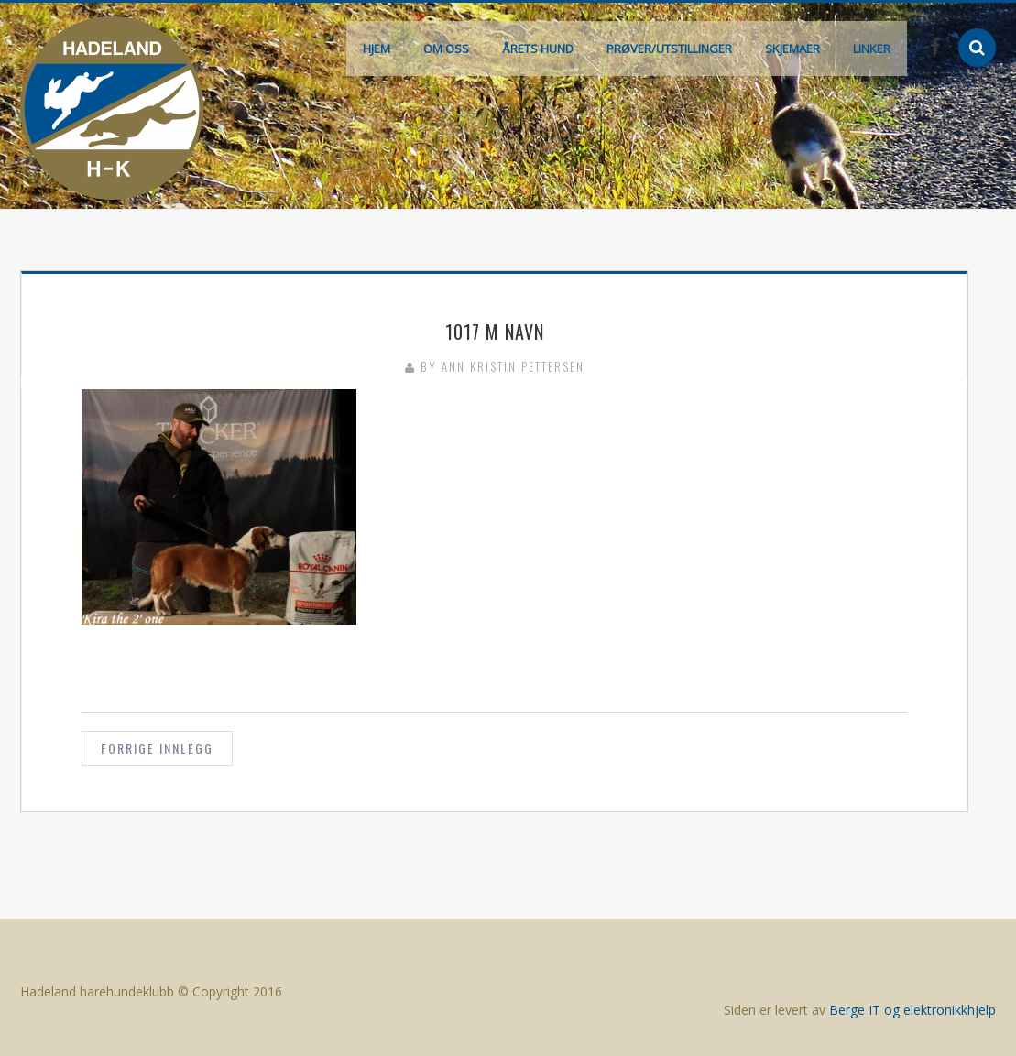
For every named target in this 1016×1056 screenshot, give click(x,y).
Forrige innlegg (157, 747)
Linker (871, 48)
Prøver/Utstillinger (669, 48)
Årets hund (538, 48)
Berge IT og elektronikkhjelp (912, 1009)
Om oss (446, 48)
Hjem (376, 48)
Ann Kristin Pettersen (513, 366)
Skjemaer (792, 48)
